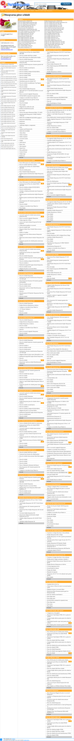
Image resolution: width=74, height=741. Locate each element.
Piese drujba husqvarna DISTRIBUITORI (57, 66)
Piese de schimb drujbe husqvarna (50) (8, 68)
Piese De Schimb (23, 103)
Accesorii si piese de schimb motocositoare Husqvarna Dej (29, 62)
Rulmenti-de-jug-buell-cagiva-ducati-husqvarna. (31, 264)
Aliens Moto (22, 133)
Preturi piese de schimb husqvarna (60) (8, 94)
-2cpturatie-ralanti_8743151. (54, 550)
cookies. (13, 739)
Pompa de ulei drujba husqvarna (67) (8, 133)
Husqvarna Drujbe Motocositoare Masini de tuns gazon (59, 455)
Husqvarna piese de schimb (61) (8, 85)
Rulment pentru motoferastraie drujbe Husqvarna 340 (31, 198)
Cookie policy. (26, 740)
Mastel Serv (22, 148)
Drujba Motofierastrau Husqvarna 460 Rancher (58, 548)
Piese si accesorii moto (52, 499)
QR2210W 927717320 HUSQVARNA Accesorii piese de (31, 91)
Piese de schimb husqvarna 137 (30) (9, 80)
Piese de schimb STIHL (25, 75)
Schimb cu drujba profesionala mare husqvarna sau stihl (30, 191)
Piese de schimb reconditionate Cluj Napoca (30, 83)
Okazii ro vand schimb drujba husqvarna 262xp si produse (31, 382)
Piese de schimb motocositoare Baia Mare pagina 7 (31, 456)
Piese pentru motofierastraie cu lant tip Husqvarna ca (59, 705)
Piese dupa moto (51, 596)
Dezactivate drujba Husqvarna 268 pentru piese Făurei (58, 59)
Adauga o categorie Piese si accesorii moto (57, 486)
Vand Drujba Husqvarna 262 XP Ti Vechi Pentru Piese (31, 504)
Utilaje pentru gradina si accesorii (27, 225)
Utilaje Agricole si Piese (25, 220)
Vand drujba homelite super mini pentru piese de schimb (59, 622)
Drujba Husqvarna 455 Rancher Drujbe (56, 543)
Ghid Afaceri (22, 142)
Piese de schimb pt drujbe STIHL (55, 729)
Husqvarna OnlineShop (25, 119)
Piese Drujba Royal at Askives (54, 479)
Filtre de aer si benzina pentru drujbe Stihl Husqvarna (57, 172)
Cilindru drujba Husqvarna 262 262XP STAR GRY (30, 519)
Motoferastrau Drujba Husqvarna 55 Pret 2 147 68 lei (58, 424)
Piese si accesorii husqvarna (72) (8, 128)
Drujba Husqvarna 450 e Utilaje (55, 534)
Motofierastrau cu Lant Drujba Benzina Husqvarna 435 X (56, 545)
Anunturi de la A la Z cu (53, 584)
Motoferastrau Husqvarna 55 (54, 246)
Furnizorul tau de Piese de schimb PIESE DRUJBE (29, 53)
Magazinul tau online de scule (26, 106)
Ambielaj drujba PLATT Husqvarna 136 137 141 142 (59, 143)
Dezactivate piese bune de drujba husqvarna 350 (59, 369)
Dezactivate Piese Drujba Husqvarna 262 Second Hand (31, 510)
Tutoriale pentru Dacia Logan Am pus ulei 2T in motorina (59, 540)
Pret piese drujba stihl (52, 474)
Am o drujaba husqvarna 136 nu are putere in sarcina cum (58, 318)
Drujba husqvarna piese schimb (26, 10)
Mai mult (21, 157)
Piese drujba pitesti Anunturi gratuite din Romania (59, 117)
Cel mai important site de (53, 566)
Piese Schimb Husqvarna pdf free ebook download (29, 100)
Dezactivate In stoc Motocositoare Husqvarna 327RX (30, 235)
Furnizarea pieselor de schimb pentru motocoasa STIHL (31, 241)
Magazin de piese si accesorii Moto (28, 268)
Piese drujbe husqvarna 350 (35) (8, 119)
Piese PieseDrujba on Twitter (54, 103)
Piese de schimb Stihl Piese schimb (28, 55)
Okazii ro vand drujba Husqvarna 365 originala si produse (59, 114)
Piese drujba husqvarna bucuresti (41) (8, 124)
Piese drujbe (50, 389)
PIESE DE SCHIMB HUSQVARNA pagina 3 (30, 117)
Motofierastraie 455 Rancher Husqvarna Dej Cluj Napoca (31, 293)
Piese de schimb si (23, 69)
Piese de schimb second (25, 266)
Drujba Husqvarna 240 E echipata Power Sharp (58, 235)
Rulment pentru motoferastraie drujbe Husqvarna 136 (31, 174)
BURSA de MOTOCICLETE (26, 108)
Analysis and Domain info (25, 129)
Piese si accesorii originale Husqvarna (28, 94)
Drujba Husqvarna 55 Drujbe (54, 408)
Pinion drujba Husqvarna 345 (54, 64)
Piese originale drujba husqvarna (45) (8, 103)
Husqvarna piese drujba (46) (7, 112)
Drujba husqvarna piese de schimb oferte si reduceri (31, 402)
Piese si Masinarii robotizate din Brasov (29, 465)
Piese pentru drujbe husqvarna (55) (8, 101)
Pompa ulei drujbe (51, 514)
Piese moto (49, 604)
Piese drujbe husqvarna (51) (7, 118)
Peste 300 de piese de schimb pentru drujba (29, 57)
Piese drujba (22, 104)
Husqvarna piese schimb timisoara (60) (8, 91)
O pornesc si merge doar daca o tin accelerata (58, 532)
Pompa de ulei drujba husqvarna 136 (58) (8, 136)
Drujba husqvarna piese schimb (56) (9, 66)
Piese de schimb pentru (25, 73)
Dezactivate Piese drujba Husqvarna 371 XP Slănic (58, 257)
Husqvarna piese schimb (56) (7, 64)
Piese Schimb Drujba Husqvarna (27, 88)
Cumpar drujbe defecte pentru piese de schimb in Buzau (59, 619)
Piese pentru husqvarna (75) (7, 146)
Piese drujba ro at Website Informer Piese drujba (59, 686)
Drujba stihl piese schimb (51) (7, 145)
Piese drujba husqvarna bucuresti (59, 442)
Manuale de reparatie (52, 572)
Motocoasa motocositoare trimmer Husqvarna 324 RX (31, 238)
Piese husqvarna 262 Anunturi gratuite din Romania (29, 201)
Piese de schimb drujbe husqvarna (43, 10)
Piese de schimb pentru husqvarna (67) (8, 74)
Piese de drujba (51, 62)
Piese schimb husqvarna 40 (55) (8, 82)
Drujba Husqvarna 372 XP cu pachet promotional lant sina (59, 537)
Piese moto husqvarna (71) (7, 138)
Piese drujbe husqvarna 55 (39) (8, 121)
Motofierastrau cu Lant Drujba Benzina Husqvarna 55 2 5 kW (56, 405)
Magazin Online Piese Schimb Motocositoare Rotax (30, 230)
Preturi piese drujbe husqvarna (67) (8, 126)
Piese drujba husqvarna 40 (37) (8, 109)
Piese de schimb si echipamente (31, 79)
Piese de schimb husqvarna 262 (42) (9, 83)
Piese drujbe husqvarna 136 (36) (8, 116)
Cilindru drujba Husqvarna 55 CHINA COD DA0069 (58, 402)
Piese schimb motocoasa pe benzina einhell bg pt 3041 (31, 440)
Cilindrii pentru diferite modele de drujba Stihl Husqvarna (58, 204)
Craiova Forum (23, 152)
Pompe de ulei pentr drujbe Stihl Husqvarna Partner (57, 506)
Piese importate (51, 458)
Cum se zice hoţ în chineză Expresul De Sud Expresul (30, 222)
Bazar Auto (22, 144)
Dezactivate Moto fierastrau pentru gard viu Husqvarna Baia (57, 592)
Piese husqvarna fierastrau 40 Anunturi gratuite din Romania (30, 281)
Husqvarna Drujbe (51, 516)
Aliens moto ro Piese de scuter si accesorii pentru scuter (59, 586)
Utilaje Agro (22, 153)
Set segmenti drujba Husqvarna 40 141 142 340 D (59, 110)
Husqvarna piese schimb (11, 10)
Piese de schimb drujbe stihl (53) (8, 148)
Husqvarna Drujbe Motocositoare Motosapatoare (59, 451)
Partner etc (22, 155)
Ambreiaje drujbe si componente (27, 125)
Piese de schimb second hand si (27, 67)
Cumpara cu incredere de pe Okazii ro (28, 97)
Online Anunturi (23, 134)
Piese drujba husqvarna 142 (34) (8, 105)
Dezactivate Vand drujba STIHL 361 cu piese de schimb (59, 615)
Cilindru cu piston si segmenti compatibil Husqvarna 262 (57, 296)
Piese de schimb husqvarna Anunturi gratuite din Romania (31, 65)
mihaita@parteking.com (7, 49)
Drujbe (21, 140)
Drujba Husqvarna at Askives (26, 323)
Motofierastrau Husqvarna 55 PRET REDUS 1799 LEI (30, 115)
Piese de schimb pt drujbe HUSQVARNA (29, 71)
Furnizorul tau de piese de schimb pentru (29, 454)
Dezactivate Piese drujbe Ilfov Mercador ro (57, 349)
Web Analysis (22, 146)
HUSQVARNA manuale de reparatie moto (29, 95)
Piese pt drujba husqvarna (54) (7, 107)
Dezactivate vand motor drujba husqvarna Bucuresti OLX (57, 438)
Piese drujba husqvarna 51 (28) (8, 111)
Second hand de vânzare (53, 524)
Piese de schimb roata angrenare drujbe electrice (59, 651)
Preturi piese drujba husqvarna (54, 468)
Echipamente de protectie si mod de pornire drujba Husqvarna (57, 399)
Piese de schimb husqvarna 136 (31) (9, 78)
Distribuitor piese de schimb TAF (27, 81)
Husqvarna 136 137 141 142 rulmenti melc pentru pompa (59, 574)
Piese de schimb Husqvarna (26, 59)
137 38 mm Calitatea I (24, 309)
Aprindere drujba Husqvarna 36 (27, 521)
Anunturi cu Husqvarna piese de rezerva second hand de (58, 697)
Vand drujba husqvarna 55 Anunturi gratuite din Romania (58, 414)
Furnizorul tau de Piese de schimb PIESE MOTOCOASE (29, 425)
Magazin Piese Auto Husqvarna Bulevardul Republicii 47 (29, 488)
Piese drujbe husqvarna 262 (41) (8, 114)
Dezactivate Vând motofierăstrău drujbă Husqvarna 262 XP (29, 515)
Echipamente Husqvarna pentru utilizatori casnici (59, 453)
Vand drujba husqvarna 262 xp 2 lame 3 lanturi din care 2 (30, 500)
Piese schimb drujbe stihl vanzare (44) (8, 141)
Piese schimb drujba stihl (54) (7, 143)
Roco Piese (22, 110)
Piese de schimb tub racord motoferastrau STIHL (59, 645)
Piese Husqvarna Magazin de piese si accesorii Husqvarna (58, 489)
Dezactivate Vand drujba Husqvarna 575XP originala (57, 123)
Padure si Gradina (23, 232)
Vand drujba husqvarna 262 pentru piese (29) (8, 97)
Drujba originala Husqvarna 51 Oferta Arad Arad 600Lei (59, 120)
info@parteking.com (6, 59)
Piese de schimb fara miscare (26, 373)
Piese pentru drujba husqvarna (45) (8, 99)
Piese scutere (50, 391)
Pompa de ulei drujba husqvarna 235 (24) (8, 130)
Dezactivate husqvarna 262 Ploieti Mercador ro (30, 379)
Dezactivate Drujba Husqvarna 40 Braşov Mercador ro (57, 207)
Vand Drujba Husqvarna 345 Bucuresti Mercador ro (59, 445)
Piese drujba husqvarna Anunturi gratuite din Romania (58, 56)
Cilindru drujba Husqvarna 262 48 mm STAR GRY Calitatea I (58, 286)
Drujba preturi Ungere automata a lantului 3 (57, 559)
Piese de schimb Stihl (24, 227)
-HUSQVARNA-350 (52, 378)
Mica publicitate (23, 150)
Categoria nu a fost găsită (53, 613)
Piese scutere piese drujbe (53, 353)
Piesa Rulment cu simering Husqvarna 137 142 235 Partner (58, 158)
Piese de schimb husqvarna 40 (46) (8, 76)
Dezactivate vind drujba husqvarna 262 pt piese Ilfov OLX (59, 304)
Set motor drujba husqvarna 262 (27, 513)
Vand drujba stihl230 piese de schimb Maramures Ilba (59, 678)
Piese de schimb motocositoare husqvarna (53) (7, 71)
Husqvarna (22, 121)
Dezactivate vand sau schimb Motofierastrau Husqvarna (30, 288)
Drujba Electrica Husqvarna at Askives (28, 305)
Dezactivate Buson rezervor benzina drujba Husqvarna (57, 327)
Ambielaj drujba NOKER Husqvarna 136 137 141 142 (59, 146)
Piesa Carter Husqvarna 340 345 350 (56, 383)
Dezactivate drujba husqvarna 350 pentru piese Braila (59, 183)
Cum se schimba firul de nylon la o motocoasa (30, 423)
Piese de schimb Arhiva (25, 286)
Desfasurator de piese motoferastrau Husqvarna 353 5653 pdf (31, 278)
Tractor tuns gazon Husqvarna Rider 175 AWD (30, 112)
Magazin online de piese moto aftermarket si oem (31, 354)
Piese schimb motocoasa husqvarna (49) (8, 88)
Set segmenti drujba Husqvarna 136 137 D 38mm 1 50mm (59, 321)
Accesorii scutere (23, 138)
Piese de (21, 291)
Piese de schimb (23, 77)
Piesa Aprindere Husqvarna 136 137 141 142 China (58, 338)
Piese (2, 10)
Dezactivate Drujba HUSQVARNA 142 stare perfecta (58, 154)
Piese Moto (50, 606)
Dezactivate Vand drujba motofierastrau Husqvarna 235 (56, 510)
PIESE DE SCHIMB (24, 131)
